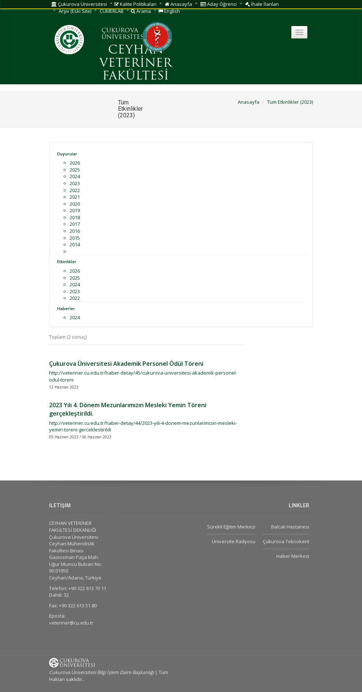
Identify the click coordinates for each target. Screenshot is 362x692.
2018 (75, 217)
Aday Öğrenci (218, 4)
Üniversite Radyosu (233, 541)
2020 (75, 203)
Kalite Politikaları (135, 4)
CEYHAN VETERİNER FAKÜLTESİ (135, 63)
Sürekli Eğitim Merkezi (231, 526)
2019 (75, 210)
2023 (75, 183)
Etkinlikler (67, 261)
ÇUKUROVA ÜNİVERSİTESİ (123, 34)
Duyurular (67, 154)
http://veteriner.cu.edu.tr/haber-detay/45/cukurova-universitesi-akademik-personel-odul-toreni (143, 376)
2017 (75, 224)
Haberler (66, 308)
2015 (75, 238)
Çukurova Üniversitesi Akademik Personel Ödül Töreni (126, 364)
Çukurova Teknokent (286, 541)
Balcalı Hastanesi (290, 526)
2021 (75, 197)
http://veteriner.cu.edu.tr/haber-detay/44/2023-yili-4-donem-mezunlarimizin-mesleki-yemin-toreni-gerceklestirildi (143, 426)
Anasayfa (178, 4)
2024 (75, 176)
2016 (75, 231)
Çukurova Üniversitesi (79, 4)
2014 (75, 244)
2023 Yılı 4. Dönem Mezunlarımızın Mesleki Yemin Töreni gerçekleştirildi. (127, 409)
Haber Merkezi (292, 556)
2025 (75, 169)
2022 (75, 190)
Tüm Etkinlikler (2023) (290, 102)
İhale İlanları (262, 4)
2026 (75, 162)
